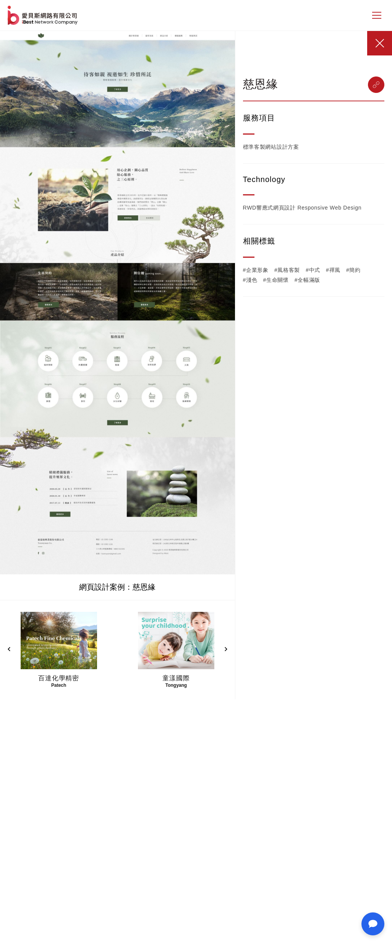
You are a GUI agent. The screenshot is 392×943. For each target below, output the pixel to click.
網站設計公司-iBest (43, 15)
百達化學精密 (58, 678)
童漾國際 (176, 678)
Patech (58, 685)
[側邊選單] (376, 15)
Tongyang (176, 685)
